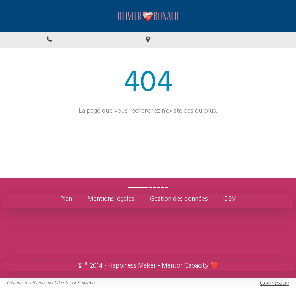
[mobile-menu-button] (246, 40)
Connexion (274, 284)
